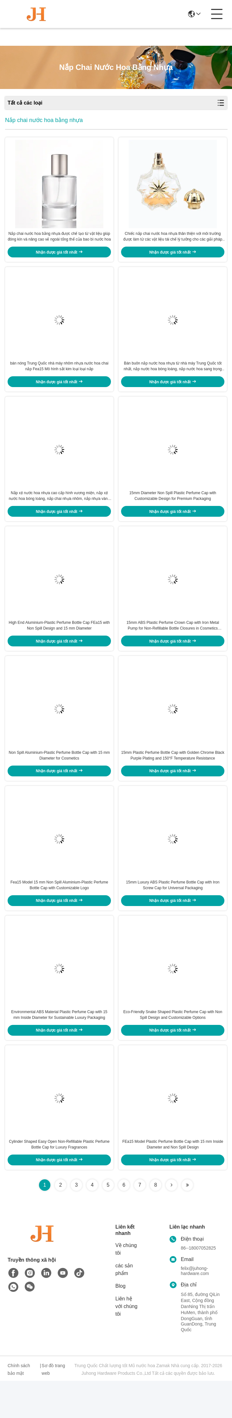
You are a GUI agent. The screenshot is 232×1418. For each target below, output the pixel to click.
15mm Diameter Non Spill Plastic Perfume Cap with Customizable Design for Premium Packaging (172, 510)
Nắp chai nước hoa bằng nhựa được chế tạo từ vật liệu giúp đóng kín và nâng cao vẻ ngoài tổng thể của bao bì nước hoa (59, 241)
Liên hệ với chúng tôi (126, 1343)
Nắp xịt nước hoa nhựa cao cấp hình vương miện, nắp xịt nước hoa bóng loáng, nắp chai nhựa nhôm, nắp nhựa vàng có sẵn (59, 510)
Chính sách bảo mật (19, 1406)
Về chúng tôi (126, 1286)
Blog (120, 1323)
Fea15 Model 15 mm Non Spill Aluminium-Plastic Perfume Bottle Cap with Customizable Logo (59, 913)
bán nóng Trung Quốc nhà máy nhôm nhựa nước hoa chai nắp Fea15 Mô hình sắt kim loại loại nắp (59, 376)
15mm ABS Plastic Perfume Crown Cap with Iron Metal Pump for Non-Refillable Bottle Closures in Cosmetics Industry (172, 644)
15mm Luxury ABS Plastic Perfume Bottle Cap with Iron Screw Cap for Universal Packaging (173, 913)
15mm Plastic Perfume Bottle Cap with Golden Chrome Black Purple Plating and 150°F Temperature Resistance (172, 779)
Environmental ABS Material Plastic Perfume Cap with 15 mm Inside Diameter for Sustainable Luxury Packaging (59, 1047)
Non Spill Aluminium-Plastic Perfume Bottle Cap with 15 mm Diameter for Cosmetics (59, 779)
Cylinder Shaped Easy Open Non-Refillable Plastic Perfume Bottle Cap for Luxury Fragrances (59, 1181)
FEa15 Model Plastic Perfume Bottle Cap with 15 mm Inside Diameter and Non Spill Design (172, 1181)
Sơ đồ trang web (53, 1406)
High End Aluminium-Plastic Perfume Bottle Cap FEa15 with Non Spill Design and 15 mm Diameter (59, 644)
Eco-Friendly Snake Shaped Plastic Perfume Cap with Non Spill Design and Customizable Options (172, 1047)
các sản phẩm (124, 1306)
